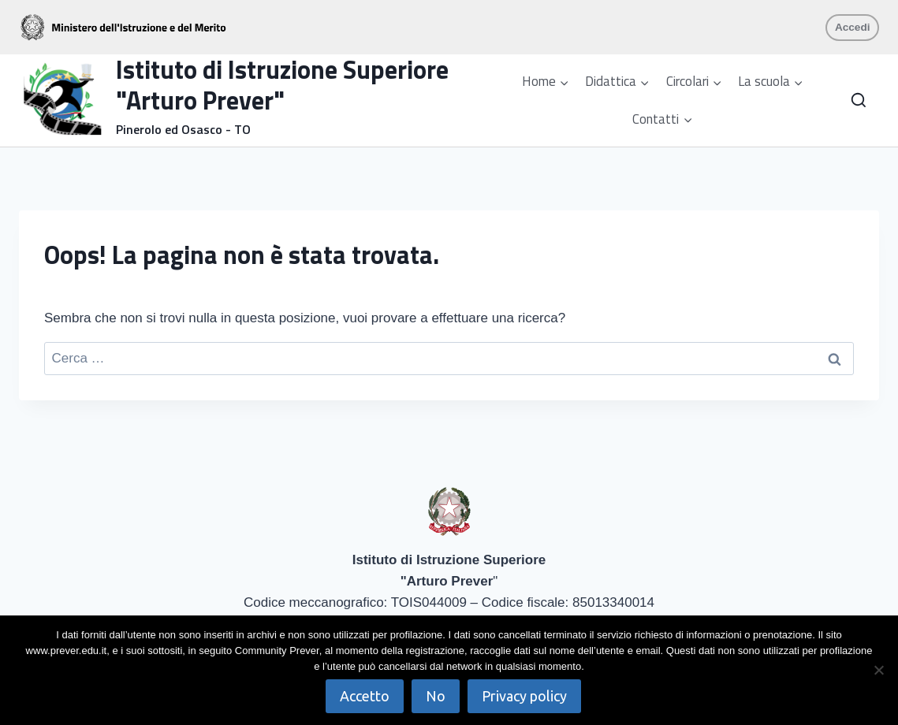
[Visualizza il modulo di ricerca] (858, 101)
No (435, 696)
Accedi (852, 27)
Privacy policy (524, 696)
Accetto (364, 696)
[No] (878, 670)
